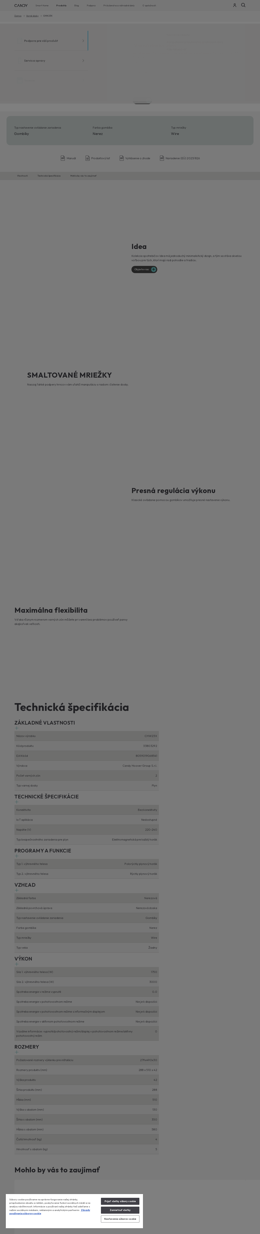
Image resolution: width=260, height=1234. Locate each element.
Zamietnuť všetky (120, 1210)
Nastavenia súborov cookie (120, 1218)
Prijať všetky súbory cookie (120, 1201)
